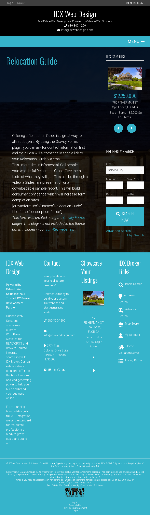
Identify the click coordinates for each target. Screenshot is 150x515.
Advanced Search (118, 231)
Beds (109, 194)
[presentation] (118, 128)
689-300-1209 (77, 25)
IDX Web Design (75, 13)
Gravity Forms (74, 217)
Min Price (112, 179)
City (108, 164)
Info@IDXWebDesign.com (78, 482)
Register (20, 3)
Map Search (135, 235)
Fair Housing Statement (75, 508)
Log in (75, 502)
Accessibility (75, 505)
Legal (75, 510)
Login (10, 3)
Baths (130, 194)
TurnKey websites (59, 229)
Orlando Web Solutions (91, 485)
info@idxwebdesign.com (77, 30)
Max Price (133, 179)
